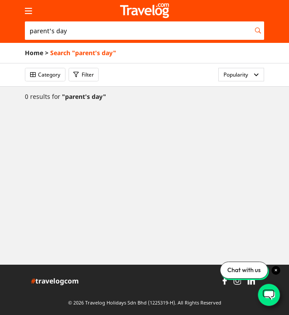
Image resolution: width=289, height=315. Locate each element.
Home (34, 53)
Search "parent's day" (83, 53)
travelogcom (55, 281)
